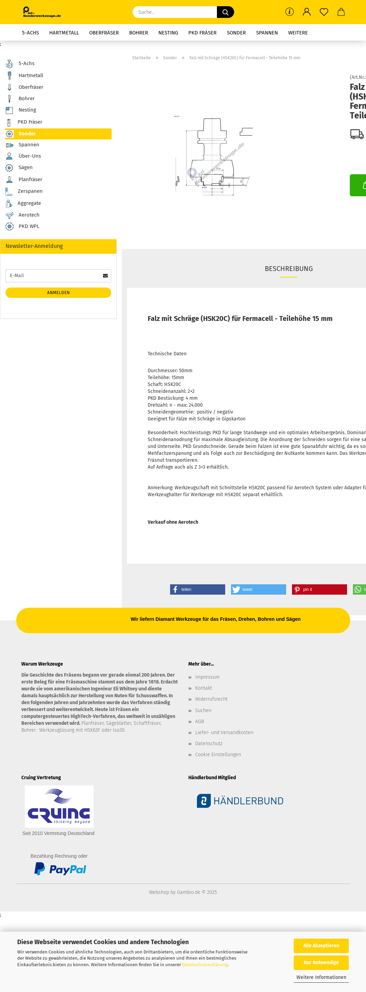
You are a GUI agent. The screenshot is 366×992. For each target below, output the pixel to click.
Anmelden (58, 292)
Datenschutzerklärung (205, 964)
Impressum (207, 677)
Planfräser (23, 180)
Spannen (267, 33)
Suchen (203, 710)
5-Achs (30, 33)
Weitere (298, 33)
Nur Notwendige (321, 962)
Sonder (236, 33)
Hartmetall (64, 33)
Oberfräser (104, 33)
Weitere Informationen (321, 977)
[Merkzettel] (324, 12)
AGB (199, 721)
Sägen (19, 168)
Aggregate (23, 203)
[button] (306, 12)
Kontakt (203, 688)
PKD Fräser (202, 33)
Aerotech (22, 215)
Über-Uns (23, 156)
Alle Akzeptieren (321, 946)
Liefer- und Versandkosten (224, 732)
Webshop (159, 892)
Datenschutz (208, 743)
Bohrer (138, 33)
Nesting (168, 33)
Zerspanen (24, 191)
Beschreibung (289, 268)
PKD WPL (22, 226)
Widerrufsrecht (211, 699)
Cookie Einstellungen (218, 755)
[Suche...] (225, 12)
